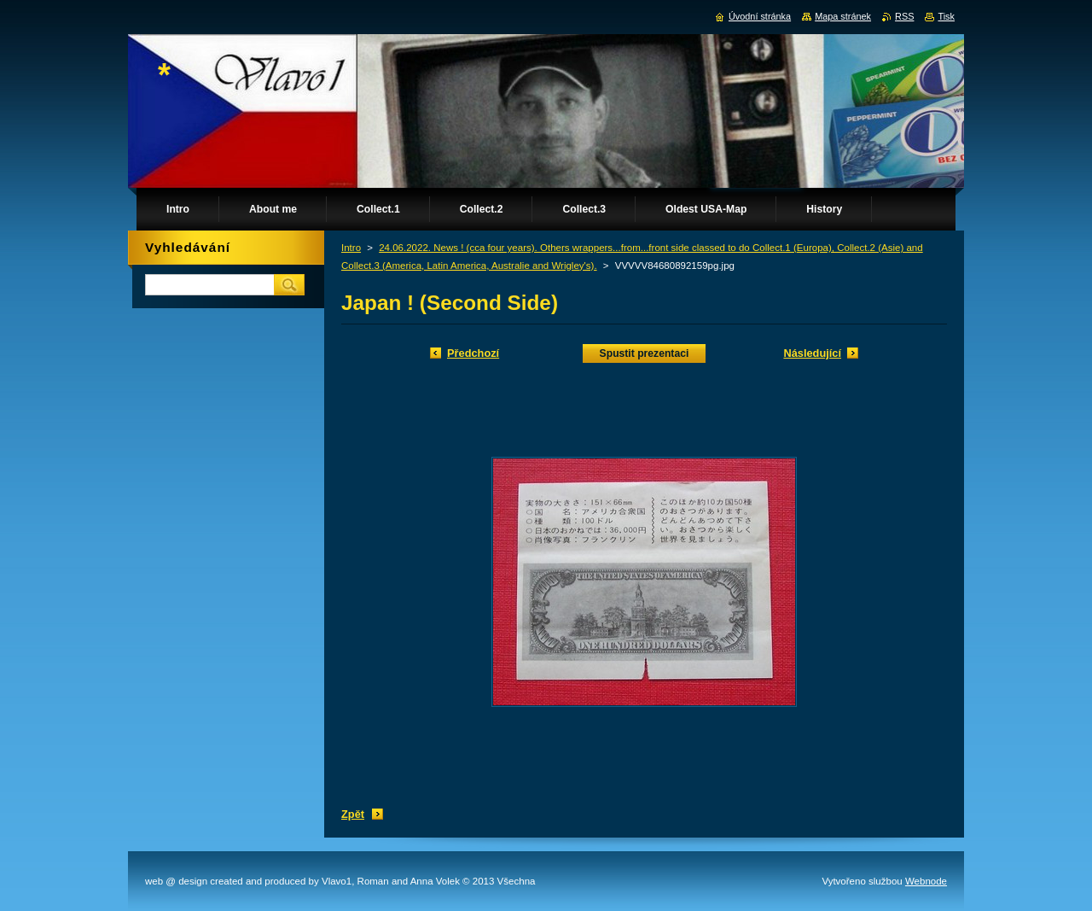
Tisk (946, 16)
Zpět (352, 814)
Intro (351, 247)
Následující (812, 353)
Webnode (926, 881)
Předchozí (473, 353)
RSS (904, 16)
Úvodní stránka (760, 16)
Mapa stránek (843, 16)
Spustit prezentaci (644, 353)
